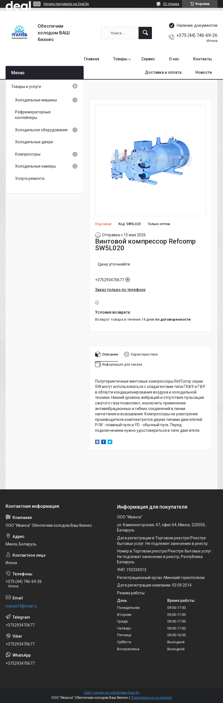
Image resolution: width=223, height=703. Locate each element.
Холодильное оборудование (41, 130)
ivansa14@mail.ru (21, 606)
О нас (174, 59)
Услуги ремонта (29, 178)
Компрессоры (27, 154)
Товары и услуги (26, 86)
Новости (203, 72)
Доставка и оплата (163, 72)
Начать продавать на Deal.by (66, 4)
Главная (91, 59)
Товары (120, 59)
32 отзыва (171, 4)
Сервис (148, 59)
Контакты (202, 59)
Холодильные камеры (35, 166)
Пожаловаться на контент (151, 698)
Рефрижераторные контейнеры (33, 115)
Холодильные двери (34, 142)
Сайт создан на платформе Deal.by (111, 693)
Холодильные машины (36, 100)
